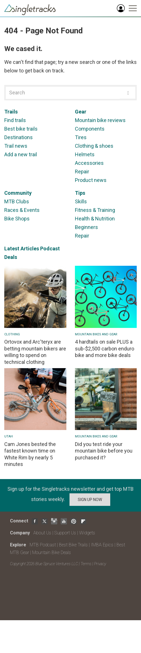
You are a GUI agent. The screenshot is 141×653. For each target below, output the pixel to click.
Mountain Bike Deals (51, 552)
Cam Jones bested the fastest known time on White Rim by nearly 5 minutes (30, 454)
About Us (42, 533)
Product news (91, 180)
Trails (11, 112)
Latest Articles (21, 249)
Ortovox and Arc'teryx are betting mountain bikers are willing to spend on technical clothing (35, 352)
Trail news (15, 146)
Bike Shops (17, 219)
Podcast (50, 249)
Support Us (65, 533)
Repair (82, 172)
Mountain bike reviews (100, 120)
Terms (86, 563)
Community (18, 193)
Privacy (100, 563)
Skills (81, 201)
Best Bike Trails (73, 544)
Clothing (12, 334)
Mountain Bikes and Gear (96, 334)
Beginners (86, 227)
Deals (10, 257)
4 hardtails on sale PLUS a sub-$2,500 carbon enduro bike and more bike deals (104, 348)
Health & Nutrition (95, 219)
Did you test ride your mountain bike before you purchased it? (103, 451)
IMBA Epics (102, 544)
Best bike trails (21, 129)
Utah (8, 436)
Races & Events (22, 210)
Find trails (15, 120)
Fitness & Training (95, 210)
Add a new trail (20, 154)
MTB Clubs (16, 201)
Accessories (89, 163)
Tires (81, 137)
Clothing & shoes (94, 146)
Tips (80, 193)
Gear (80, 112)
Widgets (87, 533)
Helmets (85, 154)
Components (90, 129)
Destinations (18, 137)
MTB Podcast (43, 544)
